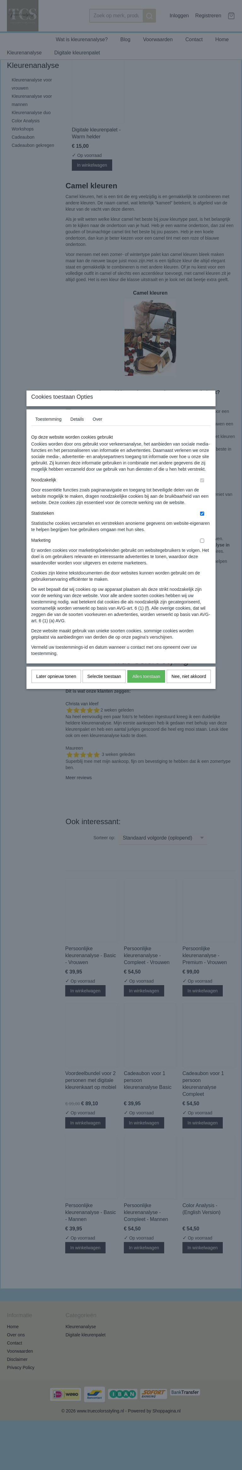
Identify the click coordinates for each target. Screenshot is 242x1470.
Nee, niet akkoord (188, 688)
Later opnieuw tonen (56, 688)
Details (77, 431)
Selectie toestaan (104, 688)
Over (97, 431)
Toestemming (48, 431)
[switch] (202, 493)
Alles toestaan (146, 688)
